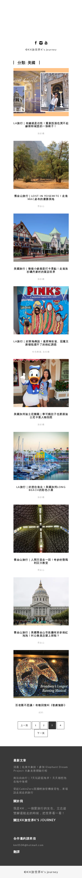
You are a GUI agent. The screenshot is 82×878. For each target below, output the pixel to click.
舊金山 (41, 206)
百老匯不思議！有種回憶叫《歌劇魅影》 (41, 705)
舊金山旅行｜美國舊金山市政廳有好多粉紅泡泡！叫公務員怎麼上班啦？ (41, 634)
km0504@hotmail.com (28, 845)
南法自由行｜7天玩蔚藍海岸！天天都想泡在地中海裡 (40, 779)
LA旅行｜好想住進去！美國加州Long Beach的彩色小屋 (41, 488)
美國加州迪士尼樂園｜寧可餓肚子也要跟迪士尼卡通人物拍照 (41, 415)
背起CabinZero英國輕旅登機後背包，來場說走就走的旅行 (40, 790)
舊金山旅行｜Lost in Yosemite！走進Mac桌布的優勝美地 (41, 197)
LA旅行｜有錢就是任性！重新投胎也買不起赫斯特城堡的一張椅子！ (41, 125)
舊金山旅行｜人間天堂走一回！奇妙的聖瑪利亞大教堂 (41, 561)
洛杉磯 (41, 133)
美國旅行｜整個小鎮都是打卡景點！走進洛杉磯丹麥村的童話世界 (41, 270)
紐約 (41, 712)
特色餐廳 (36, 351)
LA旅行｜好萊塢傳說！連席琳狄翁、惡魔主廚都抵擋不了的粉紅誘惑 (41, 343)
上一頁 (24, 725)
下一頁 (41, 733)
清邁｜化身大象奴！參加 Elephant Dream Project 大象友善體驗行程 (40, 768)
